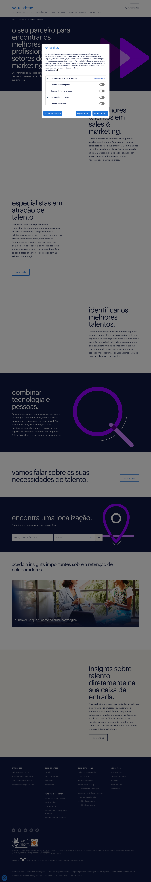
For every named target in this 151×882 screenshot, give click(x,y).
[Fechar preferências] (4, 878)
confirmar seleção (53, 113)
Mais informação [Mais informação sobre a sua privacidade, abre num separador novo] (51, 70)
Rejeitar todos (83, 113)
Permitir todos (100, 113)
